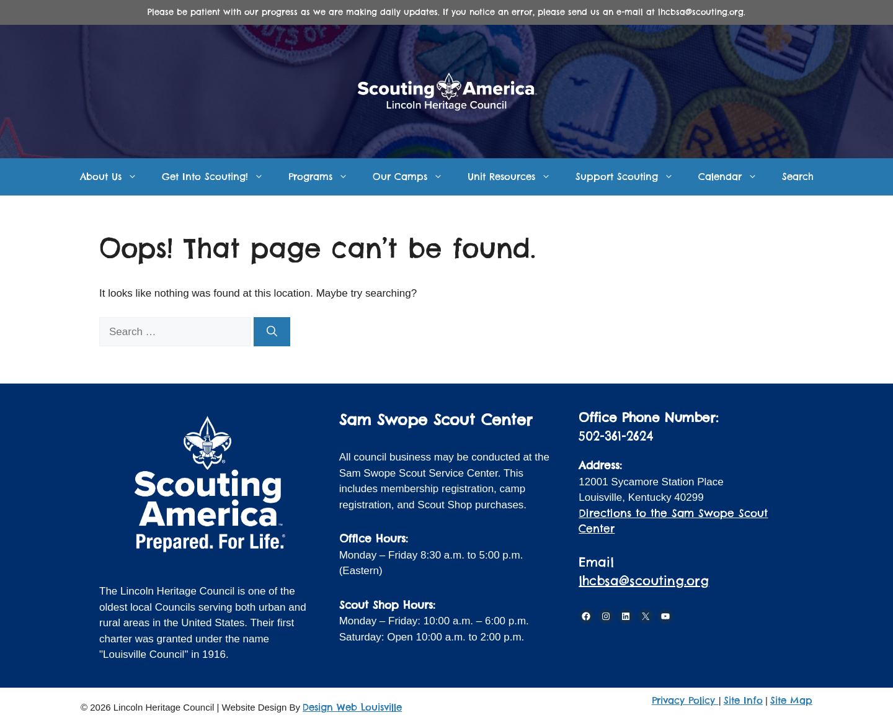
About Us (114, 176)
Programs (324, 176)
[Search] (272, 332)
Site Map (791, 700)
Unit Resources (515, 176)
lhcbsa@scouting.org (644, 580)
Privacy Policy (685, 700)
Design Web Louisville (352, 707)
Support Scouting (630, 176)
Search (798, 176)
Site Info (743, 700)
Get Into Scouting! (219, 176)
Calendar (734, 176)
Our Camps (414, 176)
